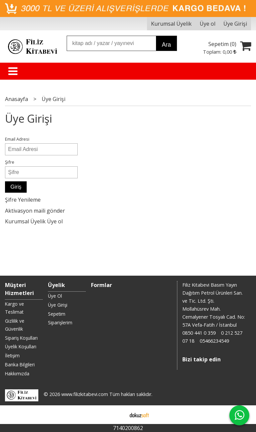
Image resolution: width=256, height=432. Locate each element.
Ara (166, 44)
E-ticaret (117, 414)
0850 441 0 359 (199, 333)
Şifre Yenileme (23, 199)
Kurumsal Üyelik (25, 221)
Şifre (9, 162)
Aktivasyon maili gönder (35, 210)
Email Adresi (17, 139)
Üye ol (55, 221)
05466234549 (214, 341)
